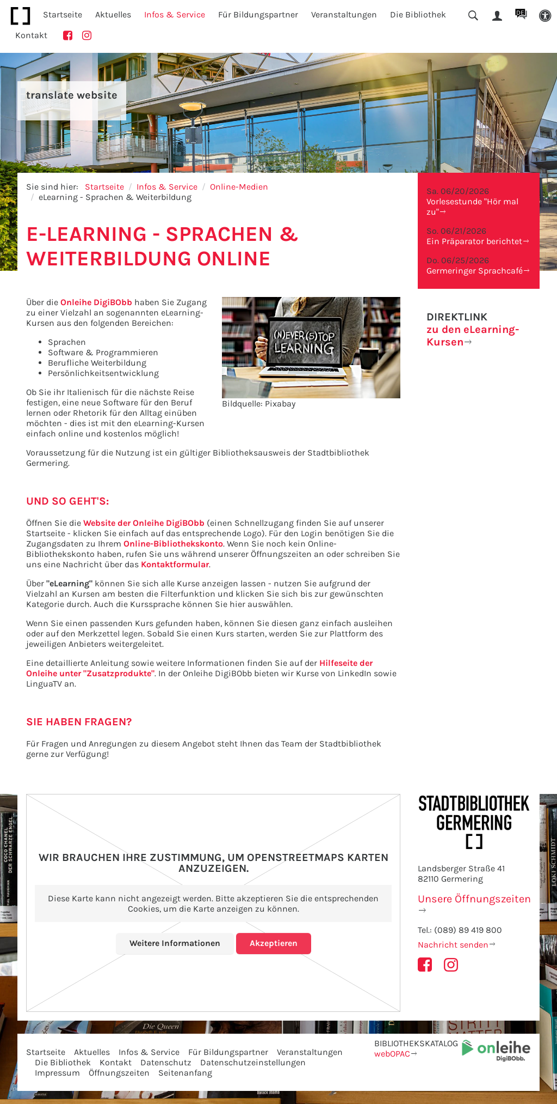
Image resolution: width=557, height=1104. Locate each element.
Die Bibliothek (63, 1062)
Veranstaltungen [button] (344, 14)
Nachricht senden (453, 944)
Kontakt (31, 35)
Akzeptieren (274, 943)
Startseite (62, 14)
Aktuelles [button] (113, 14)
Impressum (57, 1072)
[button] (545, 16)
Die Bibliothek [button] (418, 14)
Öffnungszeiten (119, 1072)
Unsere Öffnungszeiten (474, 899)
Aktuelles (92, 1052)
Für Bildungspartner (228, 1052)
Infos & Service (167, 186)
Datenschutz (165, 1062)
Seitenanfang (185, 1072)
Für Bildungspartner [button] (258, 14)
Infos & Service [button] (174, 14)
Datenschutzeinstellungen (253, 1062)
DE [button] (520, 12)
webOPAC (392, 1053)
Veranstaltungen (310, 1052)
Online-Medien (239, 186)
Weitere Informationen (174, 943)
